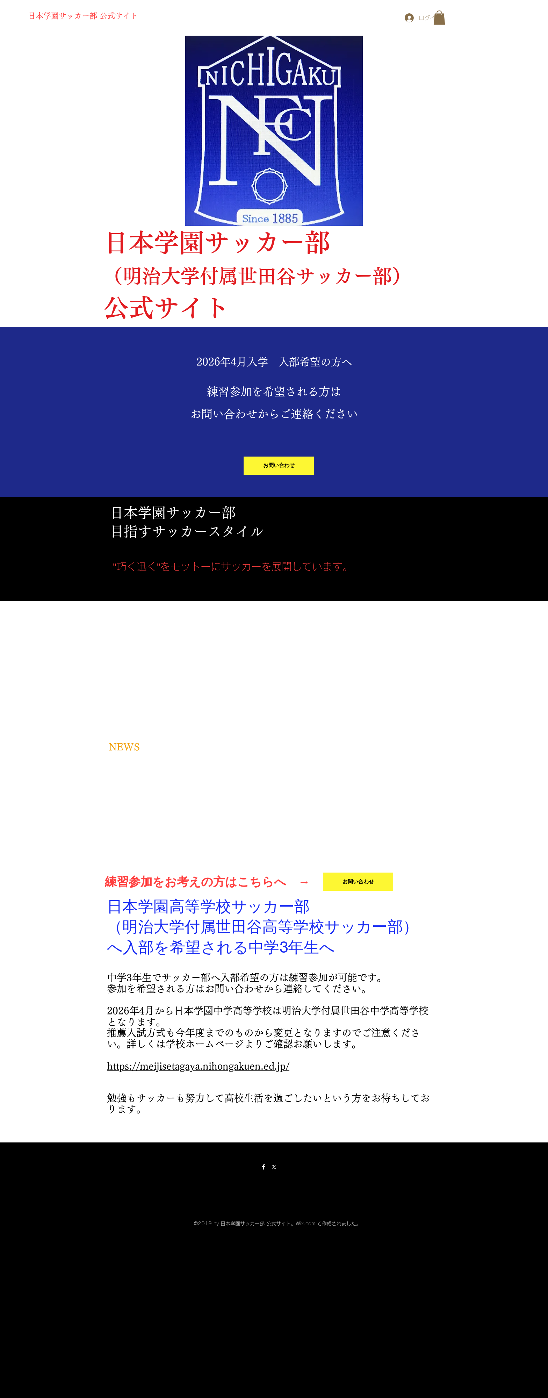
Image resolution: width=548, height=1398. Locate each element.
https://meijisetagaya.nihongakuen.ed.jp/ (198, 1066)
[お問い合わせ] (279, 466)
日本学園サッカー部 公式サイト (83, 16)
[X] (274, 1166)
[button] (439, 17)
